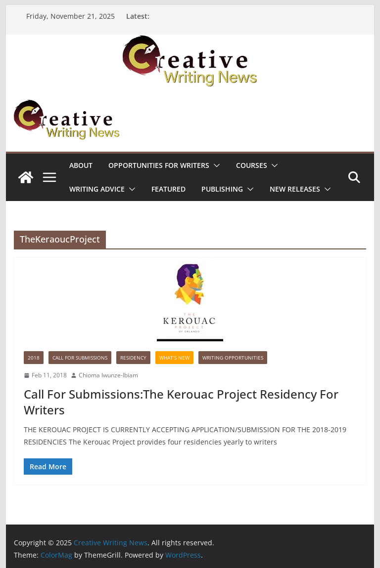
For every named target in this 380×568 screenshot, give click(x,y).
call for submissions (79, 357)
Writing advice (97, 189)
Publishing (222, 189)
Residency (133, 357)
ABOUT (81, 165)
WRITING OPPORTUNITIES (232, 357)
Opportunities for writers (158, 165)
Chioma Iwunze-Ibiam (108, 375)
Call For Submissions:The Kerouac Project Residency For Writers (181, 401)
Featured (168, 189)
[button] (214, 165)
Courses (251, 165)
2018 (34, 357)
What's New (174, 357)
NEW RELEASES (295, 189)
